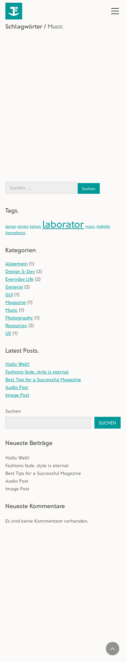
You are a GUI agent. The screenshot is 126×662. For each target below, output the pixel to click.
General (14, 287)
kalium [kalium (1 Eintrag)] (35, 226)
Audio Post (16, 387)
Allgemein (16, 263)
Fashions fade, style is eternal (37, 371)
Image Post (17, 395)
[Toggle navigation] (115, 11)
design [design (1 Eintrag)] (10, 226)
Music (11, 310)
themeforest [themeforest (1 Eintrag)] (15, 232)
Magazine (15, 302)
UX (8, 333)
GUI (9, 294)
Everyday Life (19, 279)
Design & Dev (20, 271)
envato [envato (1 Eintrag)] (23, 226)
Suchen (13, 411)
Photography (19, 317)
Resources (16, 325)
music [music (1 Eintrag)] (90, 226)
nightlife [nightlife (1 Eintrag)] (103, 226)
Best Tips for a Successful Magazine (43, 379)
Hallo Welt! (17, 364)
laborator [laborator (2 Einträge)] (63, 224)
